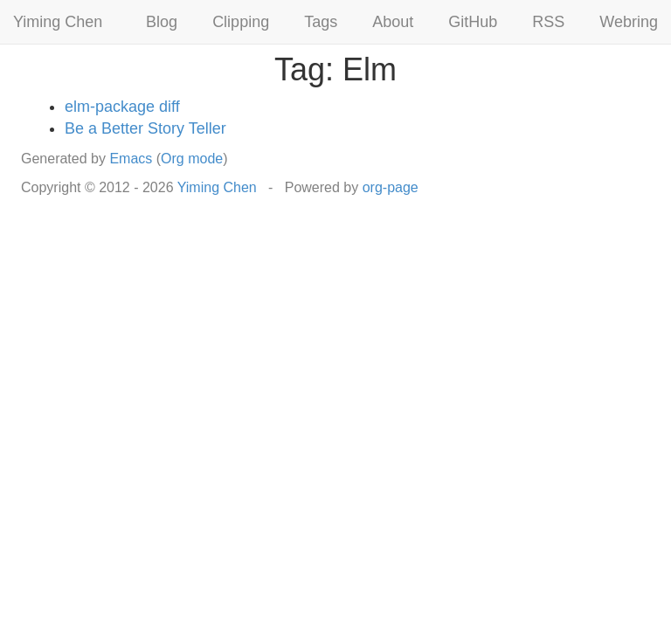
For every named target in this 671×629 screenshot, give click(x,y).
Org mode (192, 158)
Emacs (130, 158)
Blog (161, 22)
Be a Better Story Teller (145, 128)
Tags (320, 22)
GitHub (472, 22)
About (392, 22)
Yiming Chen (57, 22)
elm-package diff (122, 106)
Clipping (240, 22)
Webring (628, 22)
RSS (548, 22)
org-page (391, 187)
